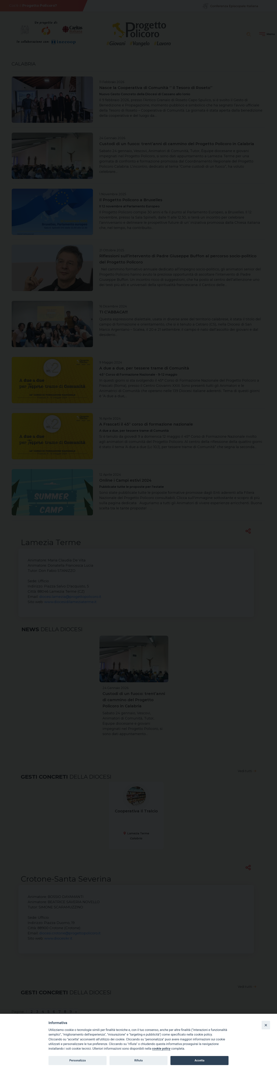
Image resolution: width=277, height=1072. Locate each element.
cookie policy (161, 1048)
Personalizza (77, 1060)
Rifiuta (138, 1060)
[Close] (266, 1025)
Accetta (199, 1060)
